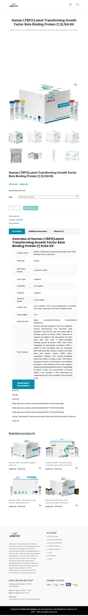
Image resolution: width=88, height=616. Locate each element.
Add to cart (30, 208)
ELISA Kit (18, 30)
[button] (75, 85)
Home (12, 30)
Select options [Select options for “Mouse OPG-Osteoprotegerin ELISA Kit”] (40, 467)
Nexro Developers (29, 609)
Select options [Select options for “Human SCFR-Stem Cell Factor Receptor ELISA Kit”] (76, 505)
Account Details (55, 539)
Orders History (54, 546)
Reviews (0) (59, 231)
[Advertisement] (44, 49)
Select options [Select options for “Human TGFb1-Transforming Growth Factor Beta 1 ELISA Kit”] (76, 467)
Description (17, 231)
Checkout (52, 556)
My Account (53, 536)
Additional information (38, 231)
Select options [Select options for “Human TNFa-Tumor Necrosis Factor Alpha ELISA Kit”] (40, 505)
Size (10, 197)
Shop (50, 559)
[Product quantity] (14, 208)
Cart (50, 552)
